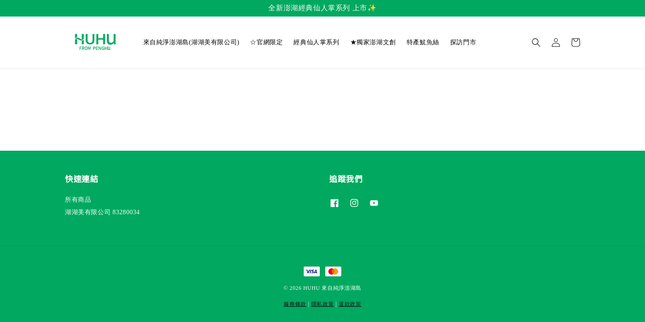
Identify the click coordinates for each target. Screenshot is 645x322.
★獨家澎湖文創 (373, 42)
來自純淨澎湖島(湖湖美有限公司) (191, 42)
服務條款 (295, 304)
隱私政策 (322, 304)
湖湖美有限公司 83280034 (102, 212)
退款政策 (350, 304)
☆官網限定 (266, 42)
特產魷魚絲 (423, 42)
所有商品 (78, 199)
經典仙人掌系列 (316, 42)
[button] (536, 42)
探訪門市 (463, 42)
